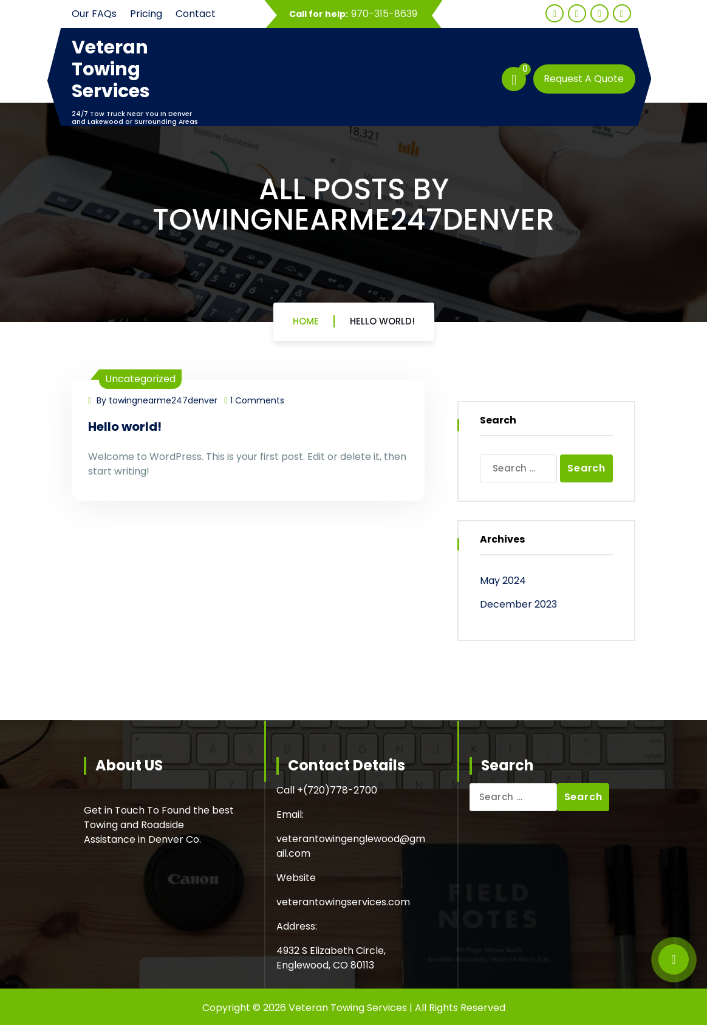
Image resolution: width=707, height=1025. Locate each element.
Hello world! (382, 321)
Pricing (146, 14)
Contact (196, 14)
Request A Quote (584, 79)
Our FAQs (94, 14)
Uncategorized (140, 379)
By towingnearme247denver (152, 400)
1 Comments (254, 400)
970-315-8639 (384, 14)
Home (306, 321)
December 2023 (518, 604)
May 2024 (503, 581)
